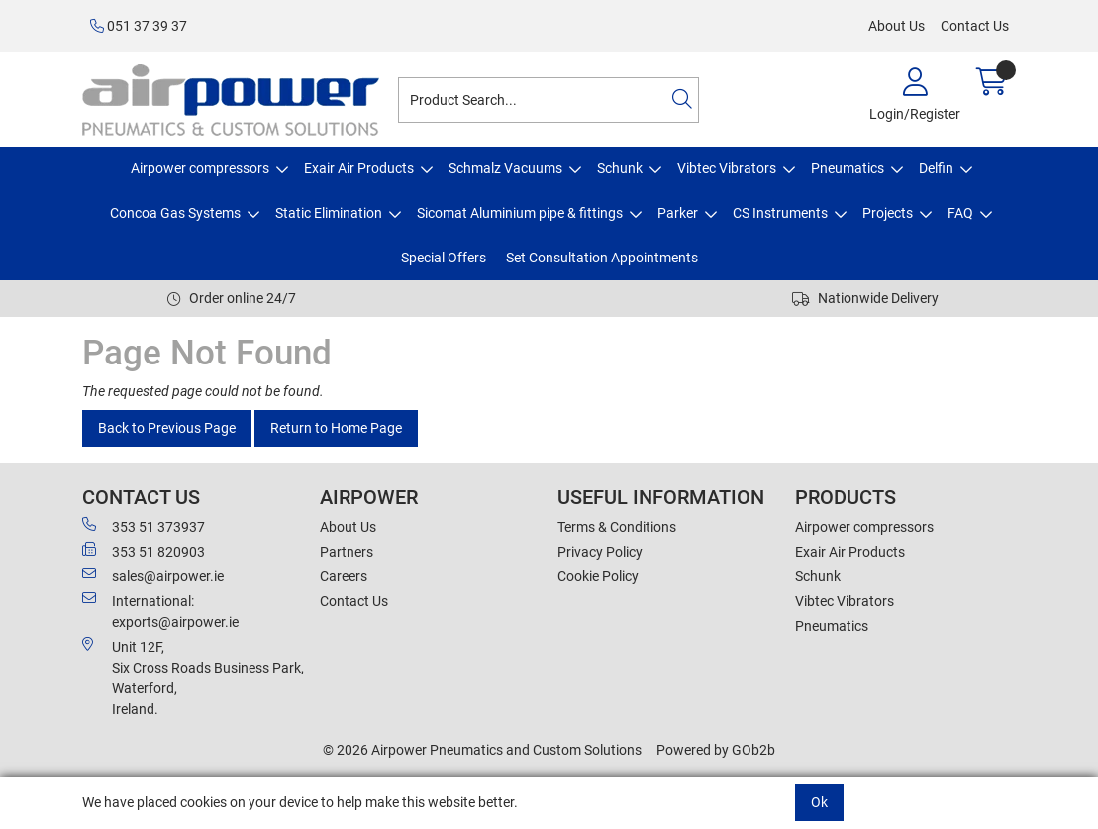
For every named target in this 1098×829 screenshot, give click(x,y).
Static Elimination (328, 213)
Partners (346, 552)
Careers (343, 576)
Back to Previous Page (167, 428)
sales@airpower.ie (153, 575)
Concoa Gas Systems (175, 213)
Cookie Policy (598, 576)
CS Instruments (780, 213)
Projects (887, 213)
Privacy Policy (600, 552)
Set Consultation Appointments (602, 257)
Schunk (620, 168)
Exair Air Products (359, 168)
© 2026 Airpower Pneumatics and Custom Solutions (482, 750)
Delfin (936, 168)
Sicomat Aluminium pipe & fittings (520, 213)
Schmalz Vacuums (505, 168)
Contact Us (975, 26)
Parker (677, 213)
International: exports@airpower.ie (160, 610)
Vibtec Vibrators (726, 168)
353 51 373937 (143, 526)
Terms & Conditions (616, 527)
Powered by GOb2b (715, 750)
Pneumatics (847, 168)
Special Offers (443, 257)
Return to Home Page (336, 428)
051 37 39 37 (138, 26)
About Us (896, 26)
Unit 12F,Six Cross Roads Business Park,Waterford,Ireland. (193, 677)
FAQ (960, 213)
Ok (819, 802)
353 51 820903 (143, 551)
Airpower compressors (200, 168)
